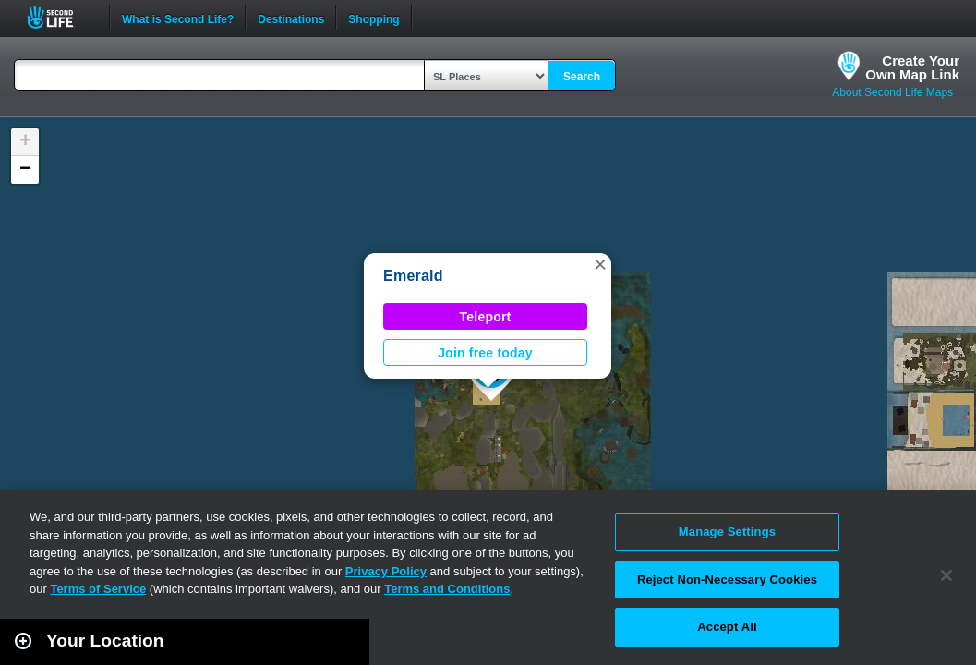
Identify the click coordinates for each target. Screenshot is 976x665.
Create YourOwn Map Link (912, 67)
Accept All (726, 627)
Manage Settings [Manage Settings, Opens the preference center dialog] (727, 531)
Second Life (60, 17)
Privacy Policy (386, 571)
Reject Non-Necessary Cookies (727, 579)
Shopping (373, 17)
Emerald (413, 276)
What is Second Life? (178, 17)
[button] (600, 264)
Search (581, 76)
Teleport (486, 316)
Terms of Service (98, 589)
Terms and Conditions (447, 589)
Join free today (485, 352)
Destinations (291, 17)
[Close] (946, 575)
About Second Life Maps (892, 92)
